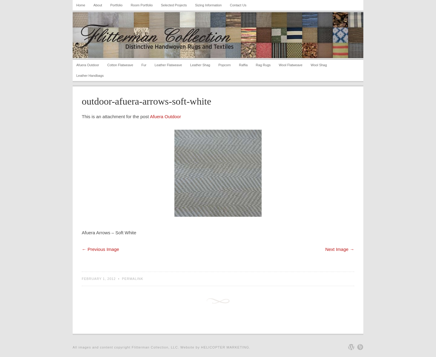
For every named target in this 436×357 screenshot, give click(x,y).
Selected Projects (174, 5)
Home (80, 5)
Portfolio (116, 5)
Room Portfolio (142, 5)
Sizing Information (208, 5)
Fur (144, 65)
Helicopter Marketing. (225, 347)
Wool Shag (319, 65)
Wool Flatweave (290, 65)
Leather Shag (200, 65)
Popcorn (224, 65)
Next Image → (339, 249)
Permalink (133, 279)
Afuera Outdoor (87, 65)
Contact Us (238, 5)
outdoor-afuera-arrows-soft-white (146, 101)
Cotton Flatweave (120, 65)
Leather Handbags (90, 75)
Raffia (243, 65)
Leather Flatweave (168, 65)
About (97, 5)
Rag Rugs (263, 65)
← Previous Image (100, 249)
